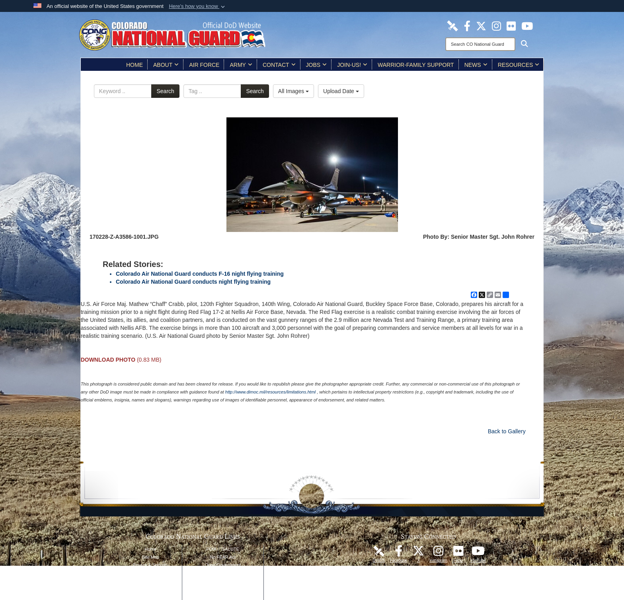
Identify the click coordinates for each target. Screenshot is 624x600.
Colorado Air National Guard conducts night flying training (193, 282)
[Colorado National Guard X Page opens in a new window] (481, 25)
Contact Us (222, 596)
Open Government (223, 565)
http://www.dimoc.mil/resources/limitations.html (270, 392)
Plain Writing (223, 573)
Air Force (204, 65)
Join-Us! (352, 65)
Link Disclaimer (151, 573)
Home (134, 65)
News (476, 65)
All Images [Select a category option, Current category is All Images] (293, 91)
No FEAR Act (223, 557)
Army (241, 65)
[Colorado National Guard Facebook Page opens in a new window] (467, 25)
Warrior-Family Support (416, 65)
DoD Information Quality (150, 581)
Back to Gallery (507, 431)
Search (165, 91)
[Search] (480, 44)
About (166, 65)
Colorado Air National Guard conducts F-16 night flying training (200, 274)
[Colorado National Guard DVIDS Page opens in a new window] (452, 25)
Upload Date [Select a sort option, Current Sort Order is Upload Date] (341, 91)
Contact (279, 65)
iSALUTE (230, 549)
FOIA (211, 549)
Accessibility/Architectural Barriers (223, 588)
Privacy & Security (150, 565)
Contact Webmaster (150, 596)
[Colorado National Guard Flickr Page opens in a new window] (511, 25)
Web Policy (151, 588)
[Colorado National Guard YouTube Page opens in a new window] (527, 25)
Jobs (316, 65)
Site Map (150, 557)
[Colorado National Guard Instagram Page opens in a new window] (496, 25)
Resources (519, 65)
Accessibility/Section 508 (223, 581)
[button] (197, 6)
